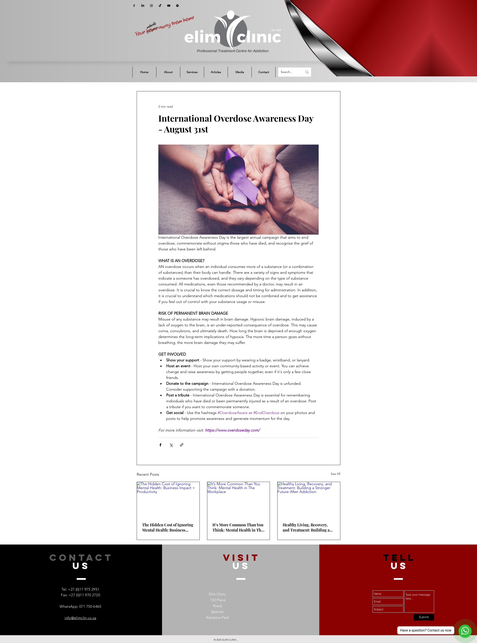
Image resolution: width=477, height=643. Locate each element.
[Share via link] (182, 445)
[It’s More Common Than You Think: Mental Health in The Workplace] (238, 499)
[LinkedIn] (142, 5)
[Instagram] (151, 5)
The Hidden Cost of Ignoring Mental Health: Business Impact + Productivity (167, 527)
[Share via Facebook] (160, 445)
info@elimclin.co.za (80, 618)
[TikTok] (160, 5)
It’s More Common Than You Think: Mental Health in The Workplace (238, 527)
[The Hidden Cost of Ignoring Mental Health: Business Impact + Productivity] (168, 499)
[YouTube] (168, 5)
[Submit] (424, 617)
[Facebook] (134, 5)
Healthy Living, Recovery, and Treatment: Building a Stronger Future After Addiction (306, 527)
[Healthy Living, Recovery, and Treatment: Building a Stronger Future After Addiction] (308, 499)
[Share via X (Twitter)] (171, 445)
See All (335, 474)
